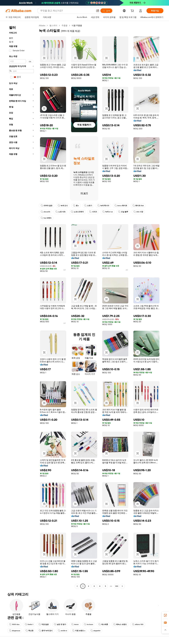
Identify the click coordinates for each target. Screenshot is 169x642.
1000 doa (14, 624)
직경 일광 (44, 624)
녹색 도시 (63, 205)
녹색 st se (107, 212)
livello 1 (29, 624)
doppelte (95, 630)
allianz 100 (137, 624)
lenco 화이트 (120, 205)
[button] (97, 10)
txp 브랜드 (46, 218)
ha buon (88, 624)
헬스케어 (53, 25)
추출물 (64, 25)
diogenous (14, 630)
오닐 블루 (123, 212)
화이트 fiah (138, 205)
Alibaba (42, 25)
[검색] (106, 10)
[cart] (133, 11)
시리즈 (93, 212)
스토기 (88, 205)
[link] (165, 615)
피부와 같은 (46, 205)
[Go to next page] (122, 586)
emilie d (62, 630)
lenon (75, 624)
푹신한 (29, 630)
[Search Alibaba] (67, 10)
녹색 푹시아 (103, 205)
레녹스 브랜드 (120, 624)
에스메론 (103, 624)
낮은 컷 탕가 (60, 624)
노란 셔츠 (60, 212)
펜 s (76, 205)
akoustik (45, 212)
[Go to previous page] (77, 586)
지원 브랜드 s (78, 630)
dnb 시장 (138, 212)
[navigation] (21, 306)
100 (116, 586)
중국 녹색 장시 (46, 630)
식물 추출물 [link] (77, 25)
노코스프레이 (77, 212)
